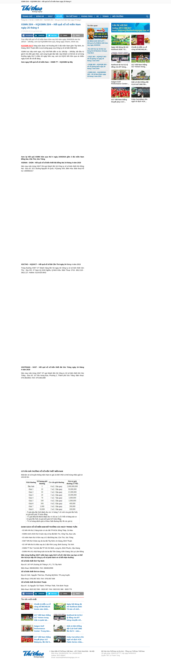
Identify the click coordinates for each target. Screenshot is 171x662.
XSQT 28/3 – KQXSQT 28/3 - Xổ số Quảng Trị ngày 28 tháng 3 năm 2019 (97, 59)
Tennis (105, 16)
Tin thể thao (71, 16)
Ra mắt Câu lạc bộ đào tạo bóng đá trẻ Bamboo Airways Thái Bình (97, 51)
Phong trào (87, 16)
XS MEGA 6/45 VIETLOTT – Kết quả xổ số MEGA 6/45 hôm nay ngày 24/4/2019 (97, 43)
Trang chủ (27, 16)
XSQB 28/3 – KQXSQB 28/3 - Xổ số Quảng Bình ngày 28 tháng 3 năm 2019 (97, 66)
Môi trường (117, 16)
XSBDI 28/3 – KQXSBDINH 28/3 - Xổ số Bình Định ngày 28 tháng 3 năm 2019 (96, 74)
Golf (50, 16)
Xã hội (59, 16)
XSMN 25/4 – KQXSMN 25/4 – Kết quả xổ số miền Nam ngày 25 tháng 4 (58, 20)
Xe (97, 16)
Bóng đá (40, 16)
